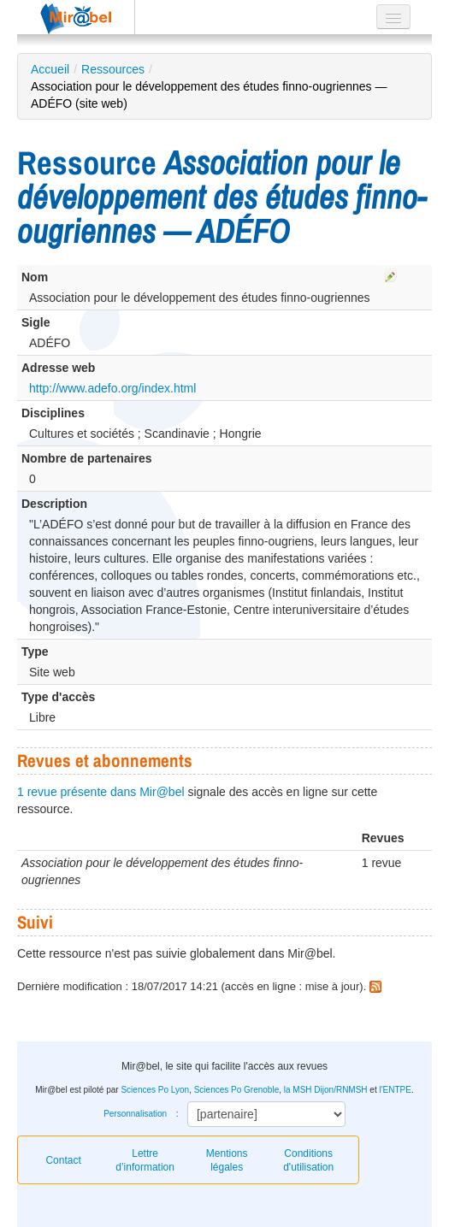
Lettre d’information (144, 1160)
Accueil (50, 69)
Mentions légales (227, 1160)
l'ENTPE (395, 1089)
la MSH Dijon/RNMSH (326, 1089)
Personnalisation (135, 1113)
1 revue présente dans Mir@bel (101, 792)
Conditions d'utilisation (308, 1160)
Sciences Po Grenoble (237, 1089)
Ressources (113, 69)
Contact (62, 1160)
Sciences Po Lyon (155, 1089)
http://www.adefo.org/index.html (112, 388)
